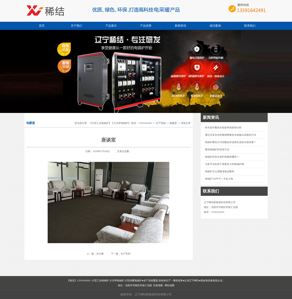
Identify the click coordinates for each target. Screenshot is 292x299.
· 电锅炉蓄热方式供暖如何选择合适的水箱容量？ (230, 142)
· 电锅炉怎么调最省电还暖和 (219, 171)
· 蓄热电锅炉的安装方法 (216, 149)
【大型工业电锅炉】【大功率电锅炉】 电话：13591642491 (120, 123)
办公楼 (100, 253)
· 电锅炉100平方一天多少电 (218, 178)
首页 (42, 25)
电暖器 (173, 123)
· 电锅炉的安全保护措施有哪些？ (221, 156)
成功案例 (215, 25)
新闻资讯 (180, 25)
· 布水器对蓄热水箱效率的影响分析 (223, 127)
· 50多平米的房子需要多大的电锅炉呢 (224, 164)
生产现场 (161, 123)
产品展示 (111, 25)
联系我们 (250, 25)
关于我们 (76, 25)
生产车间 (125, 253)
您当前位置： (82, 123)
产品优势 (145, 25)
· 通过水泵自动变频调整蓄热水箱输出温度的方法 (230, 134)
